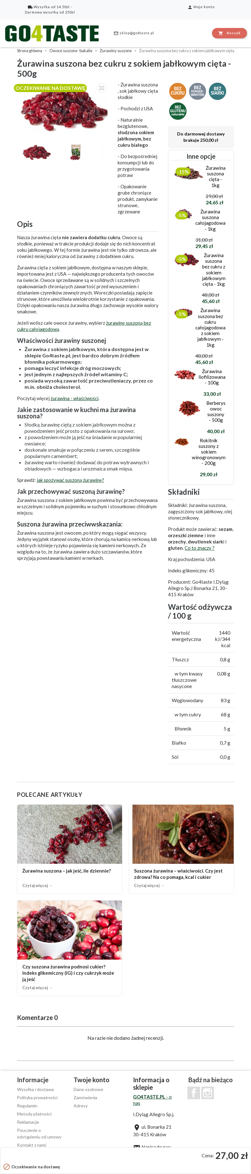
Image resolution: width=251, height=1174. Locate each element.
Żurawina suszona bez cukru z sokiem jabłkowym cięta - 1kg (214, 269)
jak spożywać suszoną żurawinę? (70, 480)
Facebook (193, 1093)
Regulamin (27, 1105)
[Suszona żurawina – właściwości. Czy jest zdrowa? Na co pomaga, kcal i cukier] (181, 849)
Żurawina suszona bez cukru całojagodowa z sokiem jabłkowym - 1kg (210, 327)
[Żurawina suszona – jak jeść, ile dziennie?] (69, 849)
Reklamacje (28, 1122)
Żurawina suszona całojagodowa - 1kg (210, 220)
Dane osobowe (88, 1089)
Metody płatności (34, 1113)
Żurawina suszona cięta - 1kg (216, 176)
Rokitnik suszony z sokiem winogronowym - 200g (209, 452)
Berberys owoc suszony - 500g (216, 411)
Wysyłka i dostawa (35, 1089)
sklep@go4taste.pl (134, 33)
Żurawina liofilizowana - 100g (212, 376)
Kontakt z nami (31, 1145)
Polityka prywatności (37, 1097)
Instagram (207, 1093)
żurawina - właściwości (74, 398)
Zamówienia (85, 1097)
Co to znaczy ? (200, 548)
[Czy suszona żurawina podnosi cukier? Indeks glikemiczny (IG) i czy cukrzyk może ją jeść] (69, 948)
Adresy (81, 1105)
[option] (64, 107)
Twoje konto (91, 1079)
